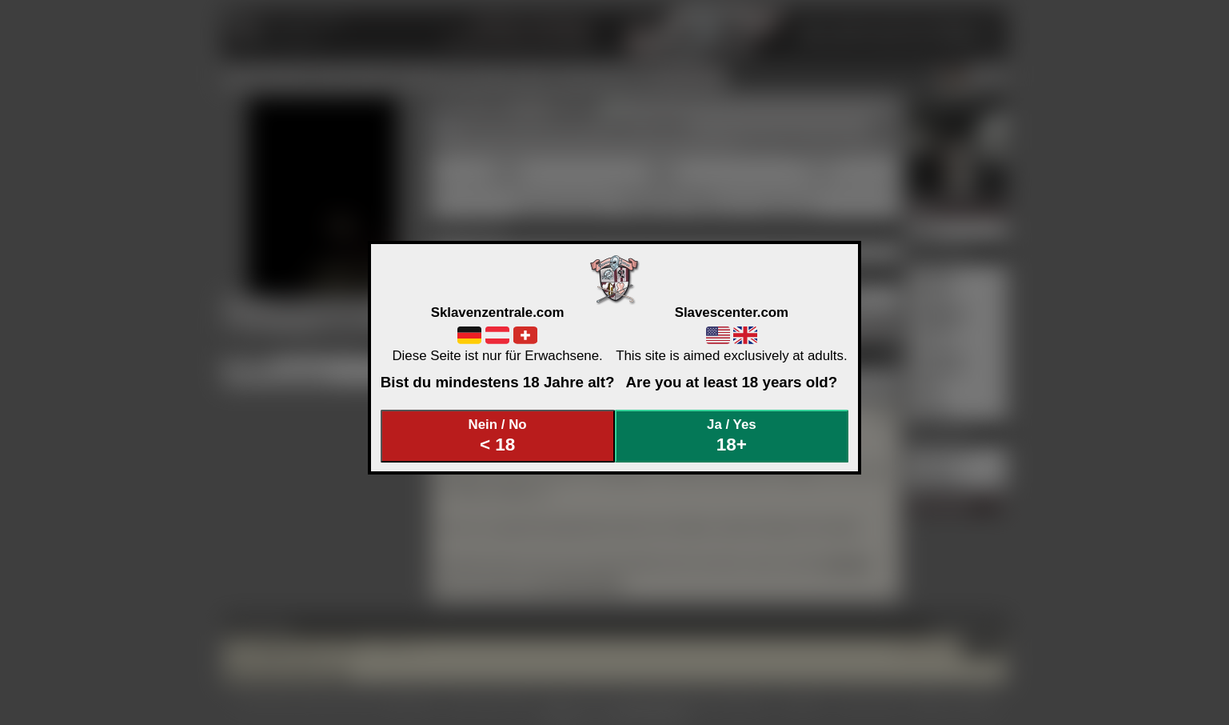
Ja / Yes (731, 436)
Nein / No (497, 436)
